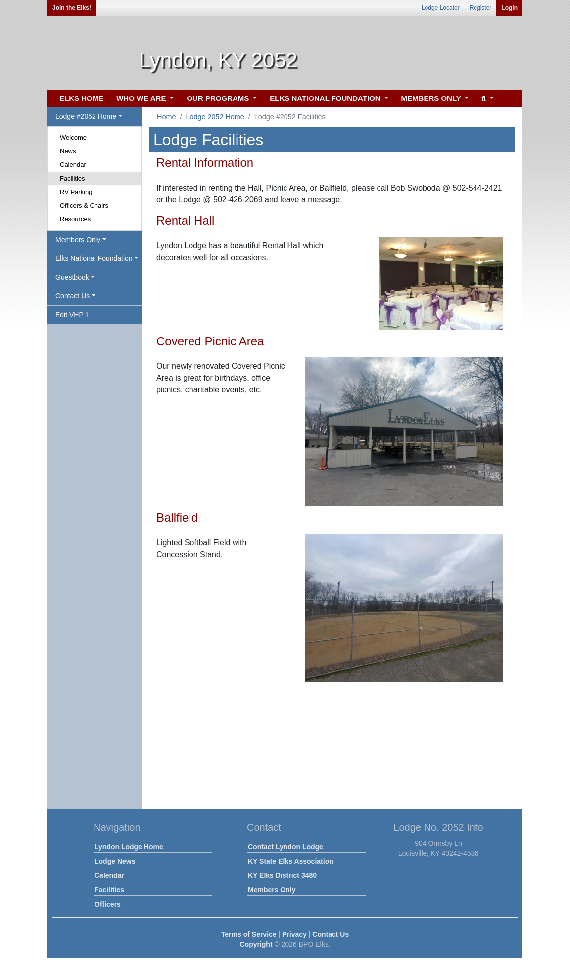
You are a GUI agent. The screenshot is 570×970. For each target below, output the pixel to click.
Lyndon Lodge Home (129, 847)
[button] (486, 98)
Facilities (72, 178)
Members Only (271, 890)
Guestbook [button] (72, 277)
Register (481, 7)
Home (166, 117)
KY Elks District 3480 (282, 875)
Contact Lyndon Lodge (285, 847)
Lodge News (115, 861)
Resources (75, 219)
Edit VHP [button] (71, 315)
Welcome (73, 137)
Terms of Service (249, 934)
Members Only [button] (77, 239)
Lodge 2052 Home (215, 117)
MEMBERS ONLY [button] (432, 98)
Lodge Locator (441, 7)
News (68, 151)
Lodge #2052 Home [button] (85, 116)
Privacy (294, 934)
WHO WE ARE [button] (142, 98)
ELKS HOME (81, 98)
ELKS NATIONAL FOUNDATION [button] (326, 98)
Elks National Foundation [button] (94, 258)
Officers (108, 904)
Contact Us (330, 934)
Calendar (73, 164)
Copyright (255, 944)
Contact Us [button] (72, 296)
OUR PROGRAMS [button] (219, 98)
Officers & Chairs (84, 205)
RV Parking (76, 191)
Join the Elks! (71, 7)
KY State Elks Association (290, 861)
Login (509, 7)
